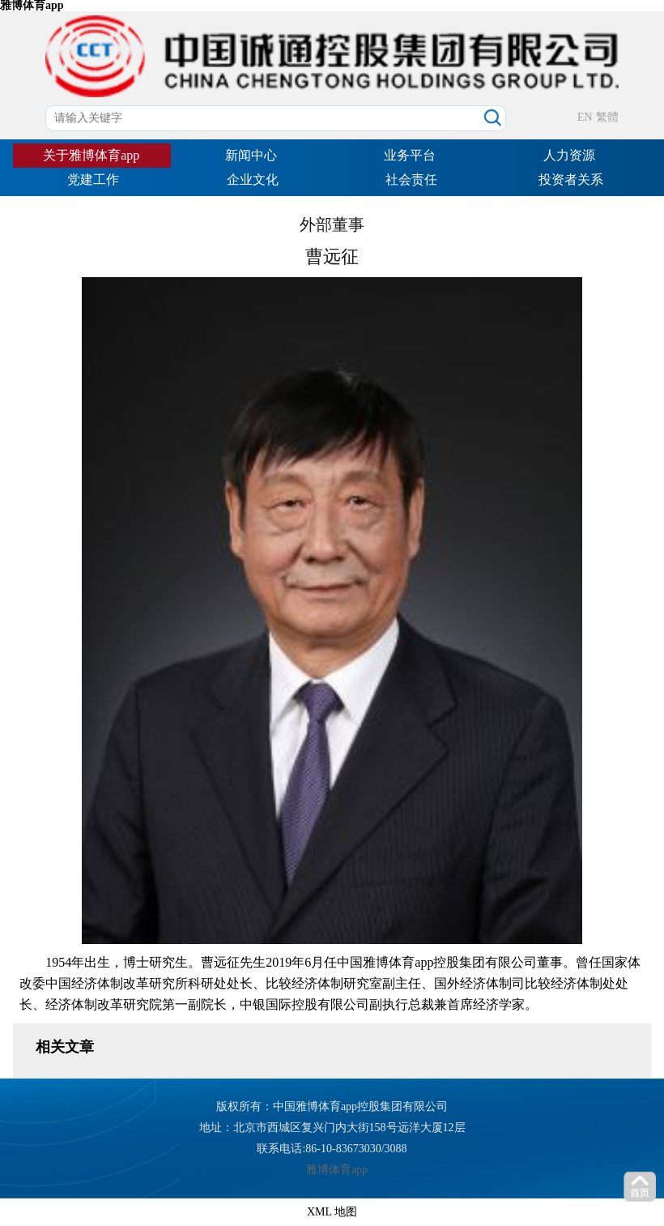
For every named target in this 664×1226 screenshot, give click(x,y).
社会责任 (411, 179)
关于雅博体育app (91, 155)
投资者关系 (570, 179)
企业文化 (253, 179)
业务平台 (410, 155)
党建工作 (93, 179)
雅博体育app (337, 1170)
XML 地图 (332, 1212)
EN (585, 117)
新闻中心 (251, 155)
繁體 (607, 117)
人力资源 (569, 155)
